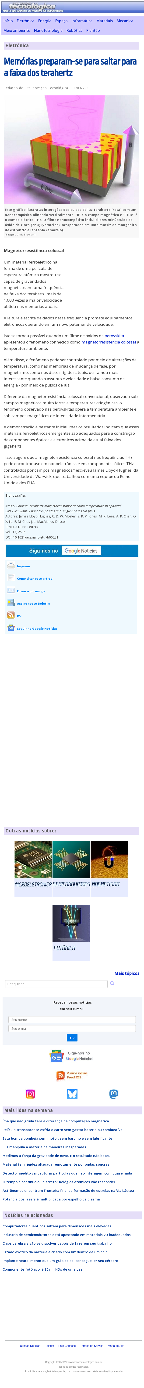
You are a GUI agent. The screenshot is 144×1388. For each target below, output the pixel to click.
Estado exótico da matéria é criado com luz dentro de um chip (55, 1252)
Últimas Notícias (30, 1346)
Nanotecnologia (48, 30)
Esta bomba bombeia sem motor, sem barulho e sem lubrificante (57, 1138)
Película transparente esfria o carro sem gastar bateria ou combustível (63, 1129)
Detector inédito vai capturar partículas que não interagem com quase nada (67, 1173)
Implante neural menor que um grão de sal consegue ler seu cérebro (60, 1260)
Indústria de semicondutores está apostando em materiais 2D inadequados (67, 1234)
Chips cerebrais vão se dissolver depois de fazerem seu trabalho (57, 1243)
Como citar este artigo (35, 578)
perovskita (114, 335)
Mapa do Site (116, 1346)
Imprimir (23, 566)
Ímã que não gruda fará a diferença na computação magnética (56, 1121)
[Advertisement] (104, 274)
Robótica (74, 30)
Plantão (93, 30)
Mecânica (124, 20)
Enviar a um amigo (31, 591)
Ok (72, 1038)
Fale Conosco (67, 1346)
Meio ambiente (16, 30)
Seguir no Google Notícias (37, 628)
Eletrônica (25, 20)
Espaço (61, 20)
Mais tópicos (126, 973)
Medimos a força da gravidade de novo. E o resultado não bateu (56, 1155)
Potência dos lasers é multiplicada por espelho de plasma (51, 1199)
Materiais (104, 20)
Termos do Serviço (91, 1346)
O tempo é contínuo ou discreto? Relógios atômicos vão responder (59, 1181)
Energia (44, 20)
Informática (81, 20)
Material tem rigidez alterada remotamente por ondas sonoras (56, 1164)
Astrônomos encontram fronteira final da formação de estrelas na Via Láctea (68, 1190)
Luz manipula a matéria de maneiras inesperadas (44, 1147)
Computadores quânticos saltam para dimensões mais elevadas (57, 1226)
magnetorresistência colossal (108, 342)
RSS (19, 616)
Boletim (49, 1346)
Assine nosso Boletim (33, 603)
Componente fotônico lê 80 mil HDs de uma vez (42, 1269)
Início (8, 20)
